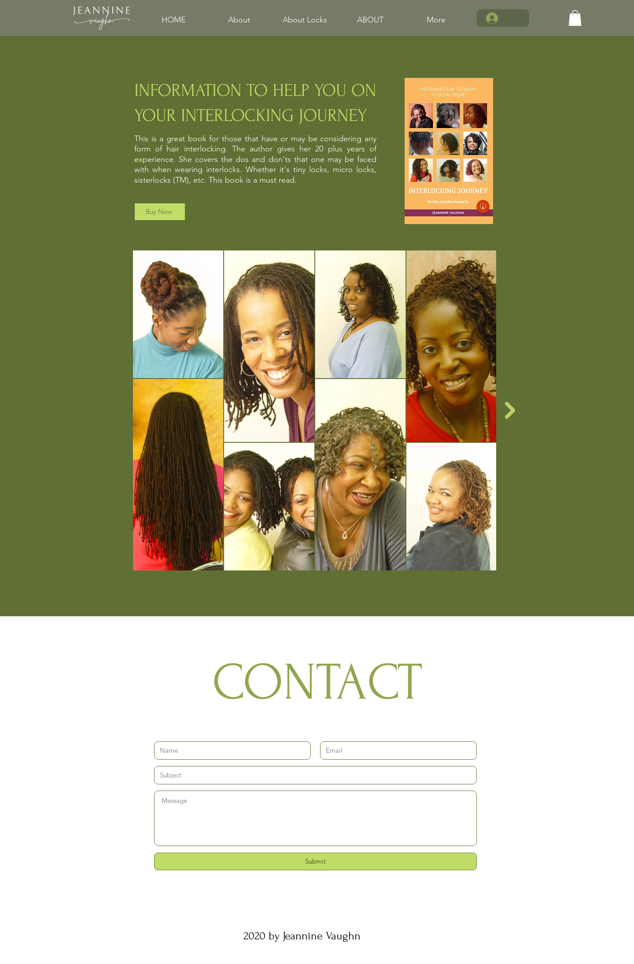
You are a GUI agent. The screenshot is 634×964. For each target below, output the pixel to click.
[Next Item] (510, 410)
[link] (575, 18)
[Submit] (315, 861)
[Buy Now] (159, 212)
